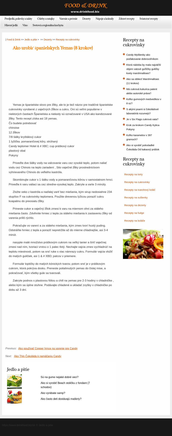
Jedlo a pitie (30, 39)
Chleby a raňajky (45, 18)
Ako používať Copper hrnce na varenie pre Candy (48, 348)
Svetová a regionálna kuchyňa (48, 25)
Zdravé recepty (127, 18)
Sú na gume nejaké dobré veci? (59, 377)
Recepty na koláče (134, 220)
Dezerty (86, 18)
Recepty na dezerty (135, 205)
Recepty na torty (133, 174)
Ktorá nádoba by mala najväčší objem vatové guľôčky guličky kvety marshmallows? (143, 69)
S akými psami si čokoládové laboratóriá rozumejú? (142, 111)
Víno (25, 25)
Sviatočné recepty (148, 18)
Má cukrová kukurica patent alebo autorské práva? (141, 91)
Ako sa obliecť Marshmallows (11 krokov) (142, 81)
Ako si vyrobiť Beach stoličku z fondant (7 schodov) (65, 385)
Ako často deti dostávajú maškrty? (61, 398)
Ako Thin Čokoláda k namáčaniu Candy (37, 356)
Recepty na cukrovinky (68, 39)
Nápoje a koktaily (105, 18)
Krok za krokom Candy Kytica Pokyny (142, 127)
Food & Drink (13, 39)
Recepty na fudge (134, 212)
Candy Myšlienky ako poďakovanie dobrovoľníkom (142, 56)
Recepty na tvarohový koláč (139, 189)
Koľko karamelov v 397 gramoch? (139, 137)
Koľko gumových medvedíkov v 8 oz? (143, 101)
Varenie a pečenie (68, 18)
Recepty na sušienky (135, 197)
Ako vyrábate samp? (53, 393)
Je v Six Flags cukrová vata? (142, 119)
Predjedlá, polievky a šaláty (18, 18)
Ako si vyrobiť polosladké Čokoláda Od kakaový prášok (142, 147)
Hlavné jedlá (11, 25)
